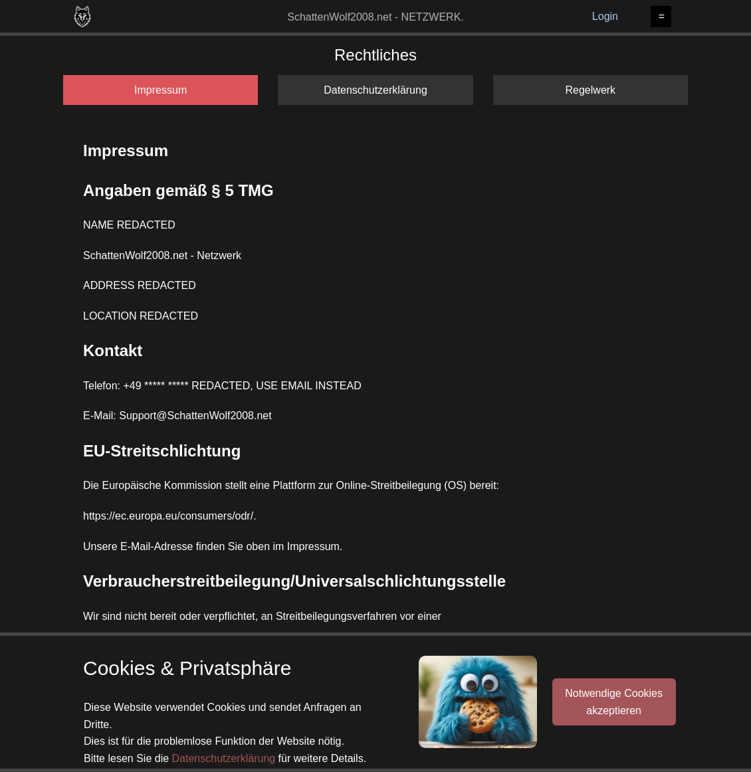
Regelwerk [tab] (591, 90)
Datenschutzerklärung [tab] (375, 90)
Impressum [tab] (160, 90)
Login (605, 16)
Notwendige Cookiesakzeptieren (614, 702)
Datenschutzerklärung (224, 758)
